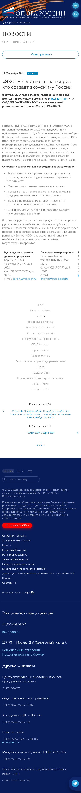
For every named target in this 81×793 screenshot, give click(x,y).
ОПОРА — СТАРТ (40, 389)
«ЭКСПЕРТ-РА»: (58, 98)
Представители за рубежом (23, 654)
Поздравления (40, 372)
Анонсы (27, 42)
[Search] (21, 479)
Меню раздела (41, 54)
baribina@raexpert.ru (24, 280)
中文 (30, 471)
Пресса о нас (40, 350)
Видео (40, 367)
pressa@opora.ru (10, 742)
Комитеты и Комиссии (14, 550)
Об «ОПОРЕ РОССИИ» (14, 536)
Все (40, 304)
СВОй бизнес (40, 383)
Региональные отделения (21, 650)
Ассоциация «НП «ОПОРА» (16, 540)
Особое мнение (40, 355)
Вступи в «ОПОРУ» (17, 525)
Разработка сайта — (18, 592)
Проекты (6, 578)
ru (75, 14)
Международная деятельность (40, 338)
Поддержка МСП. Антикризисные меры (40, 378)
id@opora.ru (10, 632)
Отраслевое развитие (40, 333)
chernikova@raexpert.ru (54, 280)
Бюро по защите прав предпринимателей (40, 361)
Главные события (40, 310)
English (20, 471)
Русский (8, 471)
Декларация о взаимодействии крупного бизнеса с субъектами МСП (38, 573)
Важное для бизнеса (40, 321)
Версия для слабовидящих (17, 22)
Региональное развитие (40, 327)
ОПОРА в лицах (40, 344)
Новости (14, 42)
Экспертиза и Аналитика (15, 559)
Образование (9, 583)
